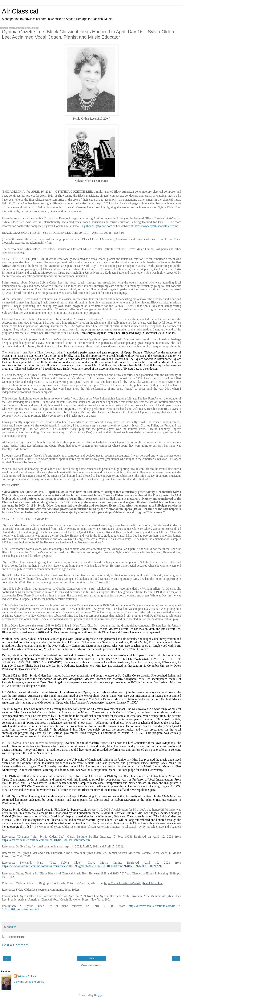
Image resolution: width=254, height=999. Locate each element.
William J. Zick (27, 976)
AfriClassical (20, 11)
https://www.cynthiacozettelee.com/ (156, 226)
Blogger (98, 995)
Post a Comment (15, 945)
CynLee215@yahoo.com (97, 226)
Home (91, 958)
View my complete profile (29, 981)
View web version (91, 965)
